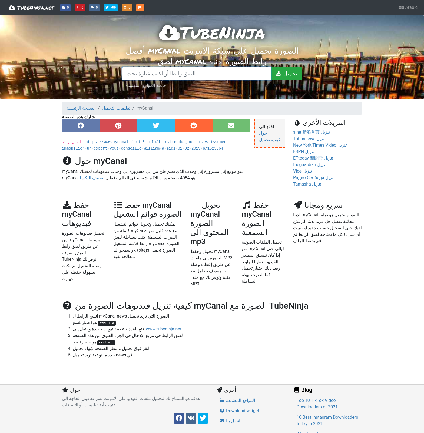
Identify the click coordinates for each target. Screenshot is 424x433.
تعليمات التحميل (116, 108)
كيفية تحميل (269, 139)
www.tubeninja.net (163, 329)
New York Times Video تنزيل (320, 145)
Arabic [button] (408, 7)
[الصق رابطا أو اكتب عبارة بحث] (196, 73)
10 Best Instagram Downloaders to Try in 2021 (327, 420)
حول (263, 133)
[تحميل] (286, 73)
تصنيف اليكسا (92, 177)
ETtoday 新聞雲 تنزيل (313, 158)
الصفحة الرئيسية (81, 108)
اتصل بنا (230, 421)
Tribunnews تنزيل (309, 138)
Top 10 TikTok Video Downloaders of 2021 (317, 403)
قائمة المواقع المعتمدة (145, 85)
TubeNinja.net (31, 7)
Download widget (239, 410)
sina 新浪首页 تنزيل (311, 132)
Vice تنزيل (302, 171)
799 (111, 7)
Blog (302, 390)
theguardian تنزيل (309, 164)
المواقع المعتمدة (237, 400)
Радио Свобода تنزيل (313, 177)
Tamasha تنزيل (307, 184)
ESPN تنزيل (303, 151)
